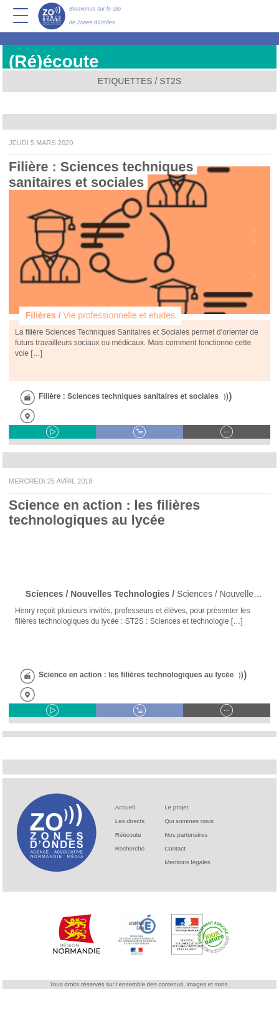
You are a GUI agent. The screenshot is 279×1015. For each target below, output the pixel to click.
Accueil (125, 807)
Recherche (129, 848)
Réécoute (128, 834)
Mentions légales (187, 862)
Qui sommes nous (189, 820)
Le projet (176, 807)
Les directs (129, 820)
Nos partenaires (185, 834)
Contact (175, 848)
